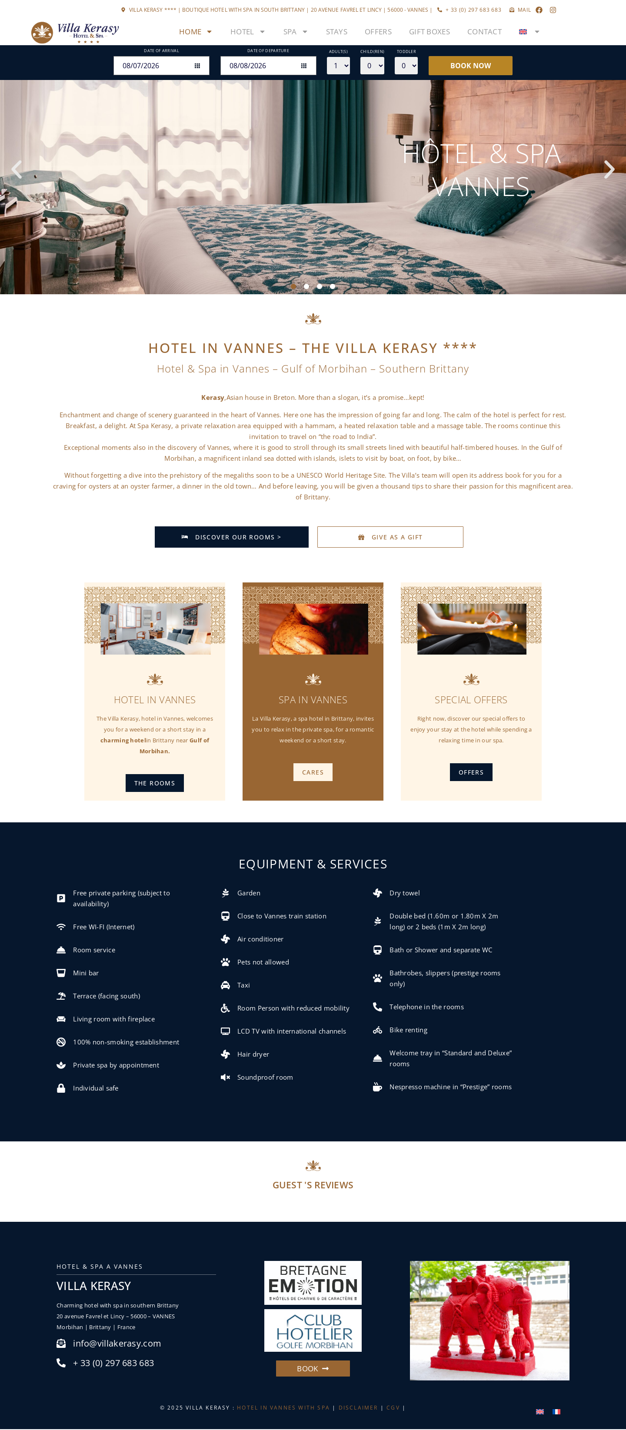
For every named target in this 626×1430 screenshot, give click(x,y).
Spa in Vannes (313, 699)
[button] (16, 169)
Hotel (248, 31)
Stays (337, 32)
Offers (378, 32)
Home (196, 31)
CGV (393, 1408)
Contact (484, 32)
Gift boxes (429, 32)
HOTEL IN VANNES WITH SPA (283, 1408)
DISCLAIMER (358, 1408)
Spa (296, 31)
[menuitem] (529, 32)
